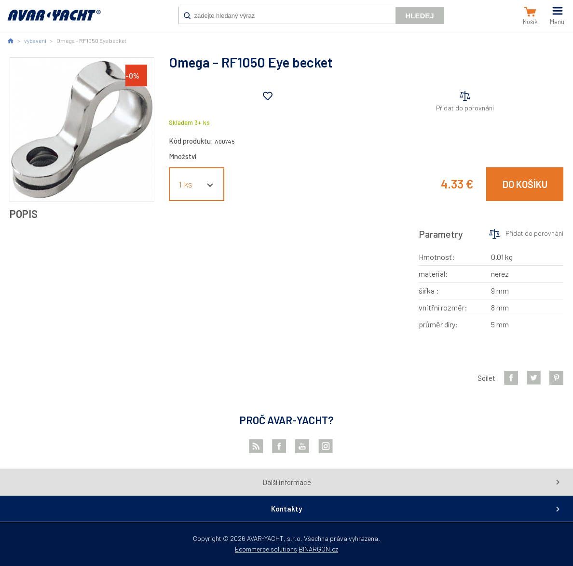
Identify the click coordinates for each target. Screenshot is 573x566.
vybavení (35, 40)
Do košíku (525, 184)
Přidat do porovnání (465, 108)
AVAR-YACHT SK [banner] (54, 20)
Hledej (419, 16)
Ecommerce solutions (266, 549)
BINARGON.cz (318, 549)
